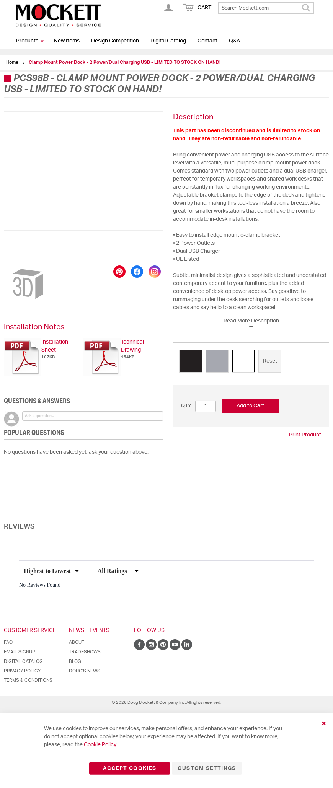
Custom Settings (207, 768)
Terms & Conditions (28, 680)
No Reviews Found (39, 585)
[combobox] (266, 8)
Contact (207, 41)
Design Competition (115, 41)
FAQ (8, 642)
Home (13, 62)
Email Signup (19, 652)
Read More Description (251, 321)
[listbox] (251, 362)
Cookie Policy (100, 744)
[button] (23, 248)
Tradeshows (85, 652)
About (76, 642)
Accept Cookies (129, 768)
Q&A (234, 41)
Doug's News (84, 671)
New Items (67, 41)
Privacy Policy (22, 671)
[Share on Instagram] (155, 271)
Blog (75, 661)
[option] (190, 361)
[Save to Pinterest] (119, 271)
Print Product (305, 435)
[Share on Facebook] (137, 271)
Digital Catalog (168, 41)
